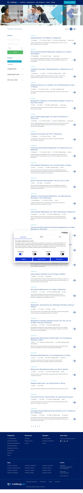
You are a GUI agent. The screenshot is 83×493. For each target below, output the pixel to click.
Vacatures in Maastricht (12, 476)
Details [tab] (41, 236)
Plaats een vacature (70, 2)
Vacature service (29, 444)
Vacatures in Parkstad (12, 474)
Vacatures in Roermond (47, 469)
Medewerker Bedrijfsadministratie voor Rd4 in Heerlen (49, 373)
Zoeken (15, 56)
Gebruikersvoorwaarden (31, 485)
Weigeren (24, 259)
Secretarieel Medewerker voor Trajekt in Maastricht (48, 293)
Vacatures (22, 2)
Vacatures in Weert (46, 471)
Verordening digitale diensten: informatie (35, 490)
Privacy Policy (43, 485)
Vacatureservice (30, 2)
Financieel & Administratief (13, 447)
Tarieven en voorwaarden (48, 444)
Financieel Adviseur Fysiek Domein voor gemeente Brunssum (52, 400)
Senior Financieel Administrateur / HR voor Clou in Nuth (50, 184)
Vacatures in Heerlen (29, 471)
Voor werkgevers (40, 2)
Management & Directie (12, 451)
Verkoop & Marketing (12, 449)
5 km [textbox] (10, 51)
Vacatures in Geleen (29, 474)
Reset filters (10, 67)
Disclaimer (57, 485)
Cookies (50, 485)
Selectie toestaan (41, 259)
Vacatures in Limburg (12, 469)
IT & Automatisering (11, 442)
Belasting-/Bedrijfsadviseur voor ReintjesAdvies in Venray (50, 359)
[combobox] (15, 51)
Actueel (48, 2)
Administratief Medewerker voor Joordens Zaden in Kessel (51, 169)
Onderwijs (9, 456)
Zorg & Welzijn (10, 454)
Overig (8, 459)
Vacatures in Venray (46, 476)
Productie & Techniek (12, 444)
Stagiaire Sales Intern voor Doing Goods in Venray (48, 387)
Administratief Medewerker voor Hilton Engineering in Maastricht (53, 215)
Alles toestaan (59, 259)
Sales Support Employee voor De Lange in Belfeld (48, 278)
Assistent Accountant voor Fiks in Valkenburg (46, 137)
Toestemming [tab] (23, 236)
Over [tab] (60, 236)
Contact (53, 2)
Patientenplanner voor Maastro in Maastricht (46, 41)
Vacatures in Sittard (29, 476)
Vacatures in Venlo (46, 474)
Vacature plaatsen (46, 442)
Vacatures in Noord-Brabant (13, 471)
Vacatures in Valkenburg (30, 469)
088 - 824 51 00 (64, 479)
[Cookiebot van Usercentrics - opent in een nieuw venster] (62, 233)
